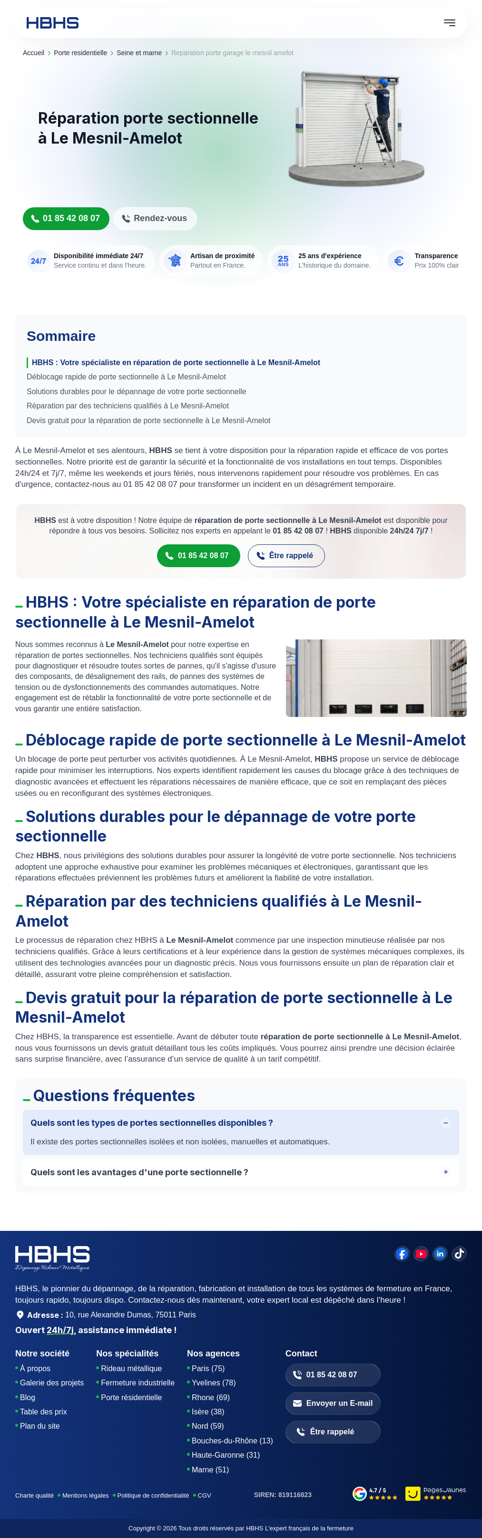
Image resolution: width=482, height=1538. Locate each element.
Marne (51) (210, 1470)
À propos (35, 1368)
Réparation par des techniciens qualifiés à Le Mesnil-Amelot (128, 406)
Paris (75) (208, 1368)
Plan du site (40, 1426)
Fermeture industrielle (138, 1383)
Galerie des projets (52, 1383)
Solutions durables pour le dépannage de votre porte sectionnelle (136, 391)
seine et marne (139, 53)
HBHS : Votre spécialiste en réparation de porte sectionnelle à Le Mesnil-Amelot (176, 362)
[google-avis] (375, 1495)
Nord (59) (208, 1426)
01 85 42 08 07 (65, 218)
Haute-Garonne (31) (226, 1455)
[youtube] (421, 1253)
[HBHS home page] (53, 23)
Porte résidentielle (131, 1397)
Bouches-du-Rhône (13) (232, 1441)
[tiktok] (459, 1253)
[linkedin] (440, 1253)
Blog (27, 1397)
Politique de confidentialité (153, 1495)
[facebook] (402, 1253)
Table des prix (43, 1412)
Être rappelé (284, 556)
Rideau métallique (131, 1368)
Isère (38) (208, 1412)
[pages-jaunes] (436, 1495)
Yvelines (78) (214, 1383)
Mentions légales (85, 1495)
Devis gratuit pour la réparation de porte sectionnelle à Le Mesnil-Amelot (148, 420)
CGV (204, 1495)
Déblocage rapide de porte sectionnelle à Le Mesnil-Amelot (126, 377)
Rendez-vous (154, 218)
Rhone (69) (211, 1397)
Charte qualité (34, 1495)
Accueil (33, 53)
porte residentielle (80, 53)
